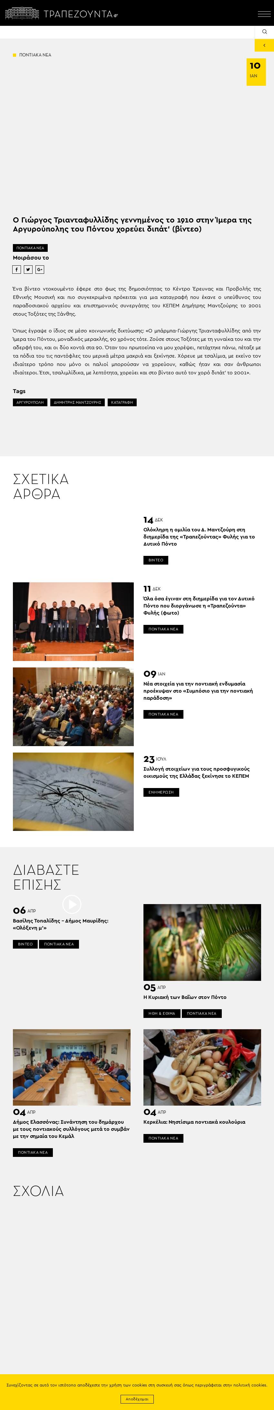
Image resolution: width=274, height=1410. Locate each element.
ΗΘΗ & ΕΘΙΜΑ (162, 1013)
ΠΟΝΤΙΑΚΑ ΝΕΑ (30, 248)
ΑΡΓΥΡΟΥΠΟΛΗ (30, 402)
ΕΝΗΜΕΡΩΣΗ (161, 792)
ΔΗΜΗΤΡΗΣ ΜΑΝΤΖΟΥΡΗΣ (77, 402)
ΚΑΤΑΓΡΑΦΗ (122, 402)
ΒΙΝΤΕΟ (156, 560)
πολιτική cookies (249, 1385)
